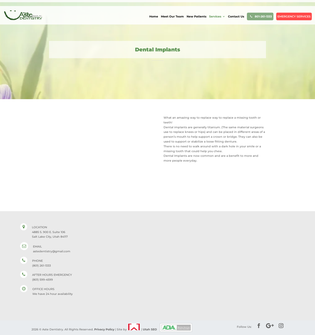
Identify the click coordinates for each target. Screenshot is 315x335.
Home (153, 16)
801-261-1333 (260, 16)
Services (215, 16)
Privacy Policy (104, 329)
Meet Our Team (172, 16)
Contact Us (236, 16)
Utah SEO (150, 329)
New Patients (196, 16)
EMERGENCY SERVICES (294, 16)
